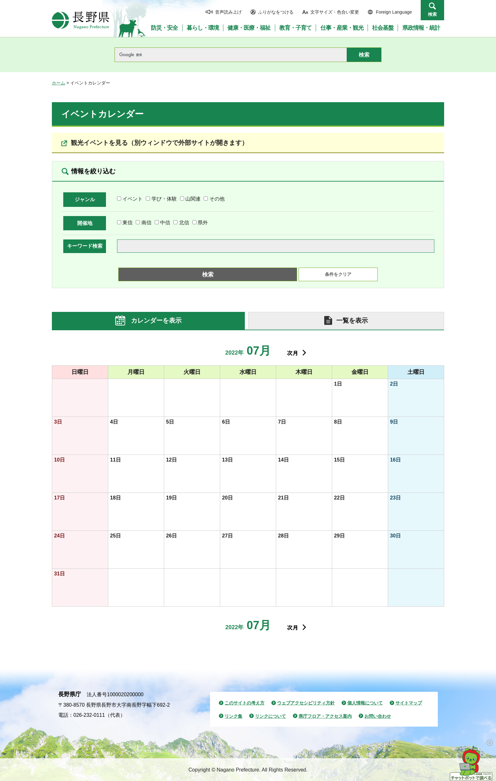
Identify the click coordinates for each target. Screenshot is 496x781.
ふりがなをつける (276, 12)
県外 (203, 222)
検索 (432, 14)
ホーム (58, 82)
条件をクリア (338, 274)
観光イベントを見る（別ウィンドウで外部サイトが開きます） (159, 142)
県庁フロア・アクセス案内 (325, 716)
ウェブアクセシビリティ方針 (306, 702)
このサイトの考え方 (244, 702)
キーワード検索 (84, 246)
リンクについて (270, 716)
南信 (146, 222)
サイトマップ (408, 702)
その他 (217, 198)
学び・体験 (164, 198)
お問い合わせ (377, 716)
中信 (165, 222)
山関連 (193, 198)
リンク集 (233, 716)
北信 (184, 222)
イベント (132, 198)
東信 (127, 222)
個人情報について (365, 702)
